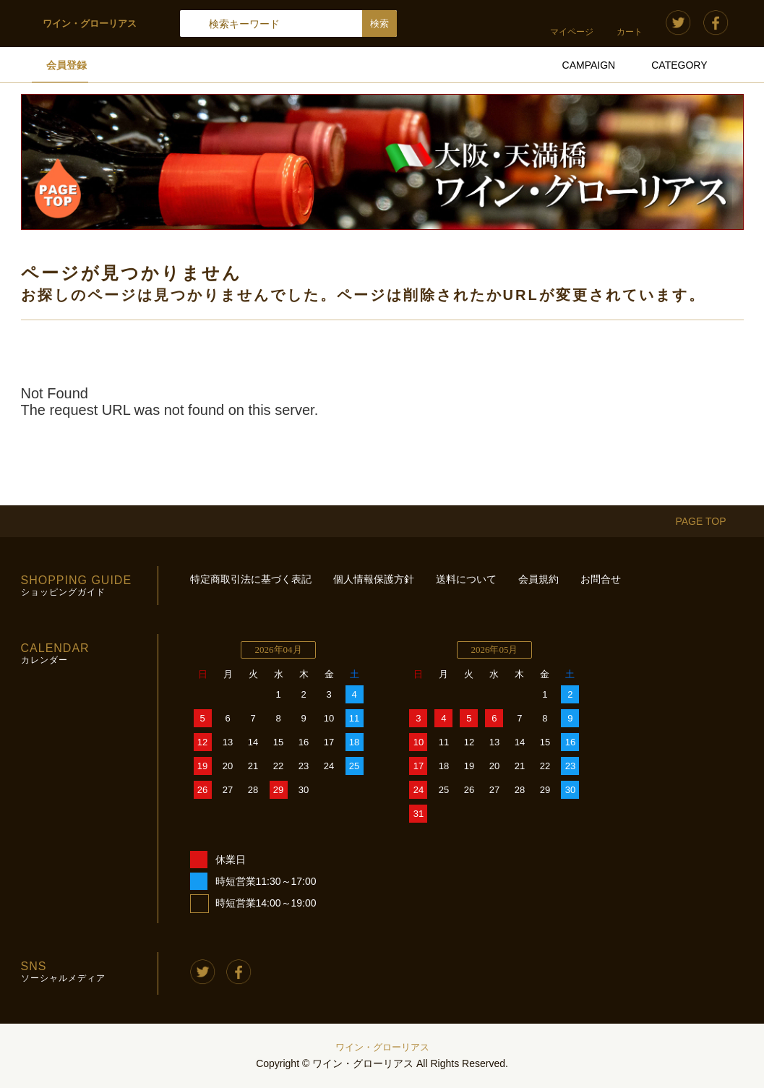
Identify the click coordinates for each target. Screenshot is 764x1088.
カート (630, 32)
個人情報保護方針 (373, 579)
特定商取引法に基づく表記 (251, 579)
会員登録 (66, 65)
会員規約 (538, 579)
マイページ (571, 32)
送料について (466, 579)
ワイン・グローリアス (382, 1047)
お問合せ (600, 579)
